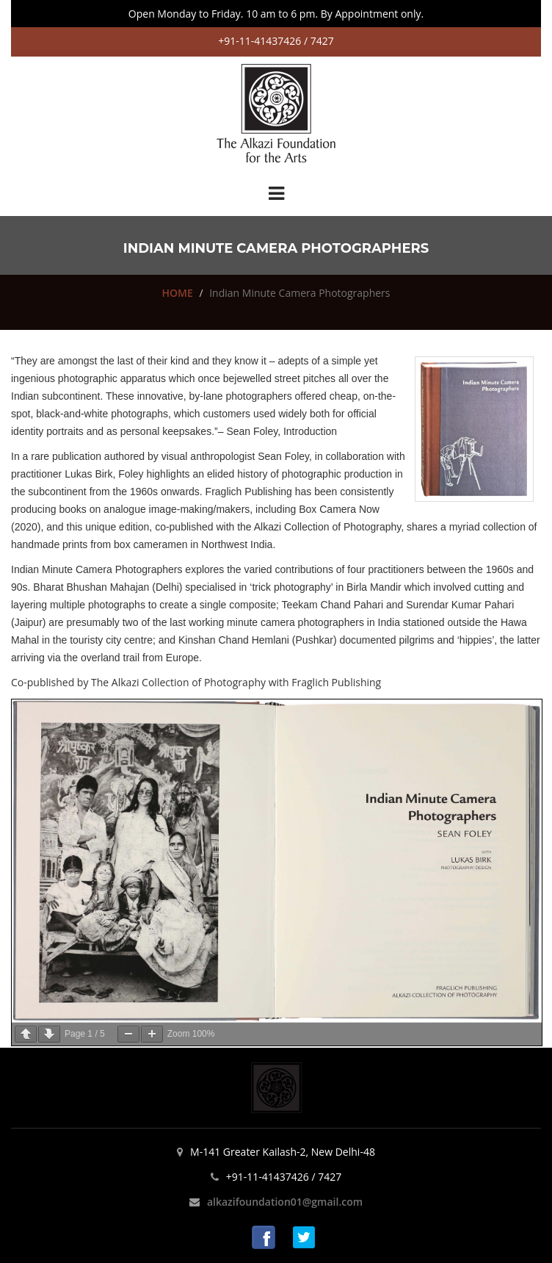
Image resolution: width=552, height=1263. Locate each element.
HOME (177, 293)
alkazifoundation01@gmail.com (285, 1202)
